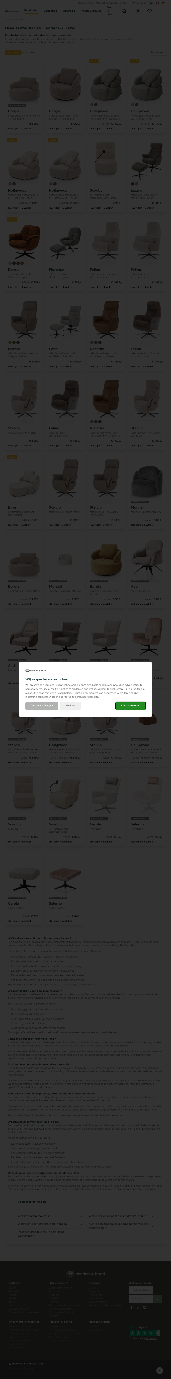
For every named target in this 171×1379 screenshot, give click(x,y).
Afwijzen (70, 706)
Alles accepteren (130, 706)
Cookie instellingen (42, 706)
